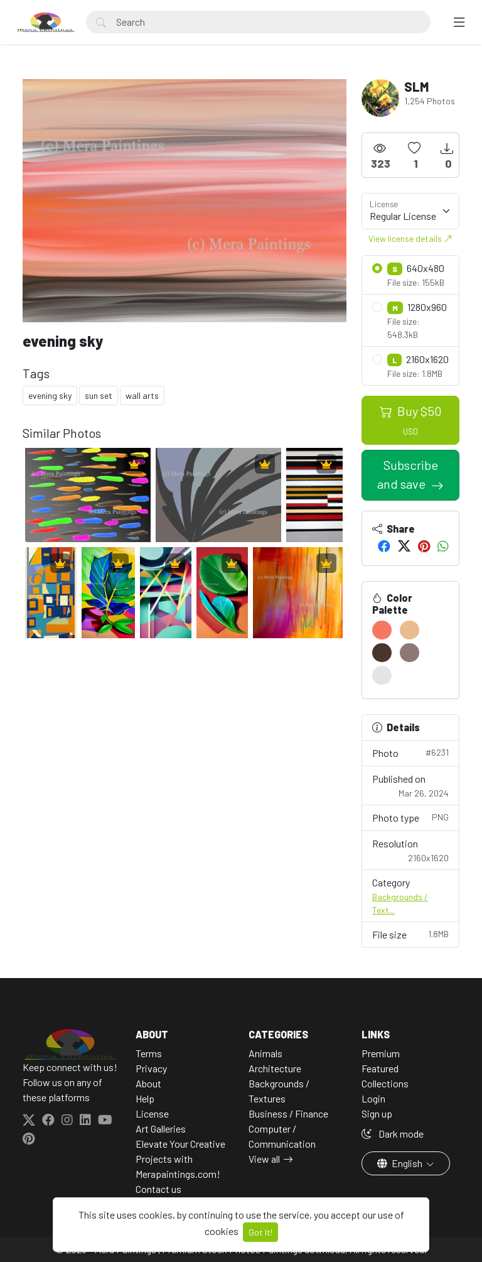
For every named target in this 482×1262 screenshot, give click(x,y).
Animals (265, 1053)
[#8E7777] (409, 652)
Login (373, 1098)
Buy (411, 420)
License (152, 1113)
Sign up (377, 1113)
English (400, 1163)
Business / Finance (288, 1113)
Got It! (260, 1232)
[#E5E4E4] (382, 675)
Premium (381, 1053)
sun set (98, 395)
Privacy (151, 1068)
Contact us (158, 1189)
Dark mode (393, 1134)
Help (145, 1098)
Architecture (275, 1068)
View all (264, 1159)
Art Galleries (161, 1128)
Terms (149, 1053)
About (148, 1083)
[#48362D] (382, 652)
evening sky (50, 395)
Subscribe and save (407, 474)
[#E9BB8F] (409, 630)
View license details (410, 238)
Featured (380, 1068)
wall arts (142, 395)
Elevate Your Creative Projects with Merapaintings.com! (180, 1159)
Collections (385, 1083)
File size (410, 933)
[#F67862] (382, 630)
